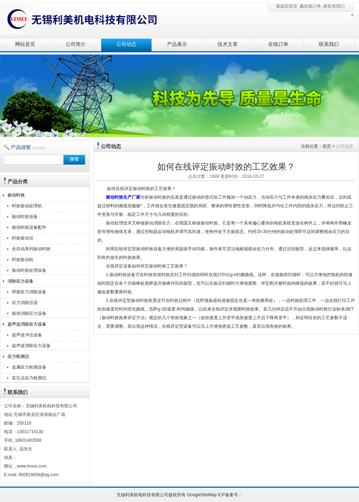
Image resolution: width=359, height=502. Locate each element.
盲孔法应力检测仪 (29, 377)
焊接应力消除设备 (29, 291)
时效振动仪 (22, 238)
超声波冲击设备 (27, 334)
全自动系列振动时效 (31, 248)
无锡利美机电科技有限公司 (79, 19)
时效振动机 (22, 259)
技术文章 (228, 44)
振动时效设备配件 (29, 227)
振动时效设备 (25, 216)
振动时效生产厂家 (123, 197)
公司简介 (76, 44)
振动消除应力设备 (29, 313)
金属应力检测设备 (29, 367)
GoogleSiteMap (202, 494)
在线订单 (310, 6)
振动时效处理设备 (29, 270)
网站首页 (25, 44)
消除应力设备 (20, 281)
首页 (326, 146)
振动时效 (16, 195)
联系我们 (334, 6)
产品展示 (177, 44)
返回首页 (286, 6)
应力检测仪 (18, 356)
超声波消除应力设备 (27, 324)
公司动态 (126, 44)
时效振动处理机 (27, 205)
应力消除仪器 (25, 302)
